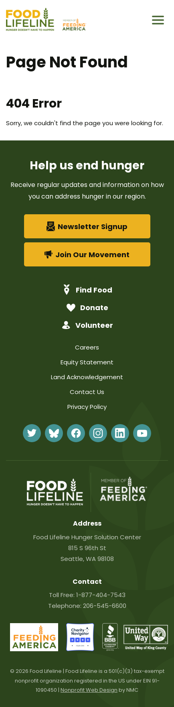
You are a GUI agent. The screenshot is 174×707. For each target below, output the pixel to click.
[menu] (158, 20)
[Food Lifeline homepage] (33, 20)
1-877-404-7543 (100, 595)
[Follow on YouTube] (142, 433)
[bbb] (110, 649)
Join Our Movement (87, 255)
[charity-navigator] (80, 649)
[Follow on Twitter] (32, 433)
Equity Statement (87, 362)
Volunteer (87, 325)
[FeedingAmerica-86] (34, 649)
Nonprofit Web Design (89, 690)
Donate (87, 307)
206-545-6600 (104, 605)
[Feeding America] (73, 20)
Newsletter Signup (87, 226)
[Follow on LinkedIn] (120, 433)
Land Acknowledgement (87, 377)
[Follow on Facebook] (76, 433)
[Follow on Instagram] (98, 433)
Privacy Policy (87, 406)
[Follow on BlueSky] (54, 433)
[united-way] (145, 648)
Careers (87, 347)
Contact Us (87, 392)
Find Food (87, 289)
